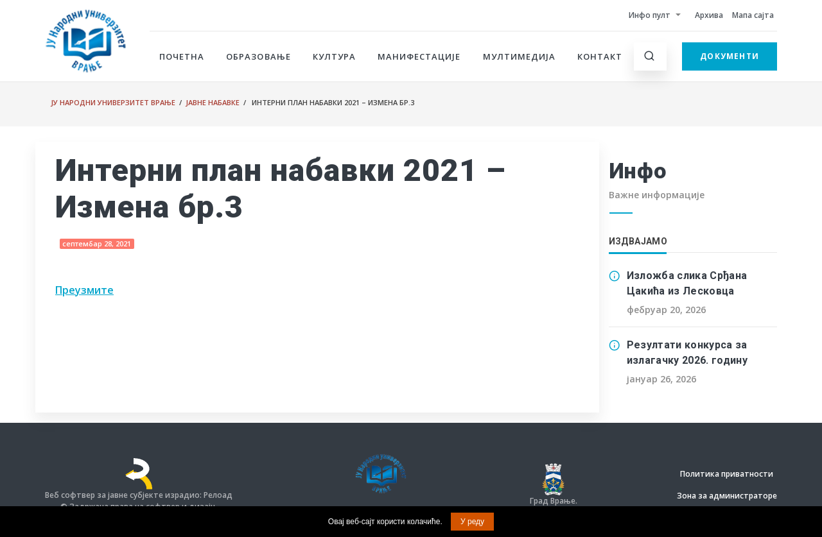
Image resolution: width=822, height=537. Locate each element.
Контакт (599, 56)
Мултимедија (519, 56)
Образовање (258, 56)
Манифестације (419, 56)
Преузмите (84, 290)
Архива (709, 15)
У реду (472, 521)
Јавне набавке (213, 102)
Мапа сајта (753, 15)
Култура (334, 56)
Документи (729, 56)
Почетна (181, 56)
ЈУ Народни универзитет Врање (113, 102)
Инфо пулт (649, 15)
